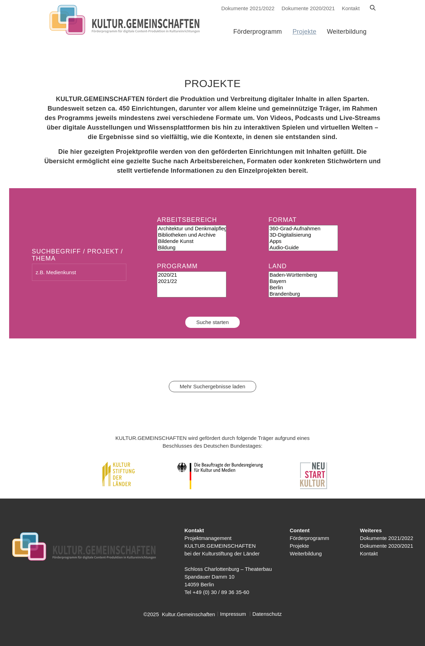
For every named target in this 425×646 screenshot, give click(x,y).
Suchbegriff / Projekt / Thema (77, 255)
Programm (177, 266)
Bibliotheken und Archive (191, 235)
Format (282, 219)
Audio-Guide (303, 247)
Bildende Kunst (191, 241)
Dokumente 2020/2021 (308, 8)
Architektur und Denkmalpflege (191, 228)
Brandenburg (303, 294)
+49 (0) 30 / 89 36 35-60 (221, 592)
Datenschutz (266, 614)
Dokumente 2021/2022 (247, 8)
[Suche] (372, 8)
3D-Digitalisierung (303, 235)
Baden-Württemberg (303, 275)
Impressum (233, 614)
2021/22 (191, 281)
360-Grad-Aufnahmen (303, 228)
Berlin (303, 287)
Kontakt (351, 8)
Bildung (191, 247)
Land (277, 266)
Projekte (299, 546)
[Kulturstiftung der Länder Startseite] (127, 20)
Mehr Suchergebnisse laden (212, 386)
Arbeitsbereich (187, 219)
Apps (303, 241)
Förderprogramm (310, 538)
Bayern (303, 281)
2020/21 (191, 275)
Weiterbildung (306, 553)
